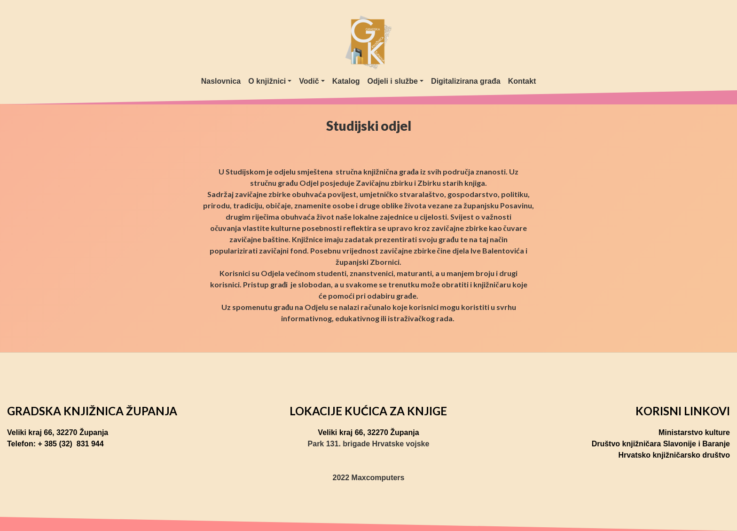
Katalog (346, 81)
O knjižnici (267, 81)
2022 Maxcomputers (369, 478)
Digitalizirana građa (466, 81)
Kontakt (522, 81)
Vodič (309, 81)
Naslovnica (221, 81)
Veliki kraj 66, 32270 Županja (57, 432)
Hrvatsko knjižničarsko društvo (674, 455)
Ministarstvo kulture (694, 432)
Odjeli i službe (392, 81)
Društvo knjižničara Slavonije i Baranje (661, 444)
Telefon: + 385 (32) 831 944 (55, 444)
